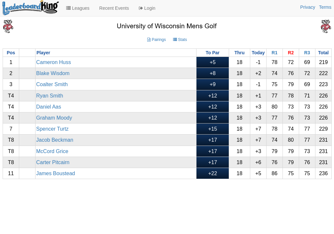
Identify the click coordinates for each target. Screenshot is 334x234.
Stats (180, 39)
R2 (291, 52)
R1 (275, 52)
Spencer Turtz (52, 129)
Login (147, 8)
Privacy (307, 7)
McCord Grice (52, 151)
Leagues (78, 8)
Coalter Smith (52, 84)
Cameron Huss (53, 62)
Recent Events (114, 8)
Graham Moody (54, 118)
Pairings (156, 39)
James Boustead (55, 173)
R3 (307, 52)
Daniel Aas (48, 107)
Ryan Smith (49, 95)
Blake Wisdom (52, 73)
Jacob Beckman (54, 140)
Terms (325, 7)
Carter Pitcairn (52, 162)
